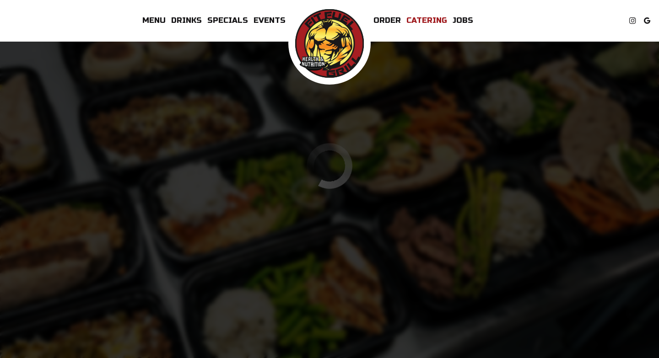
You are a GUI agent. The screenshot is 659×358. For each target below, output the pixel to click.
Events (270, 20)
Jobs (463, 20)
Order (387, 20)
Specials (227, 20)
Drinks (186, 20)
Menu (154, 20)
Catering (426, 20)
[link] (329, 43)
